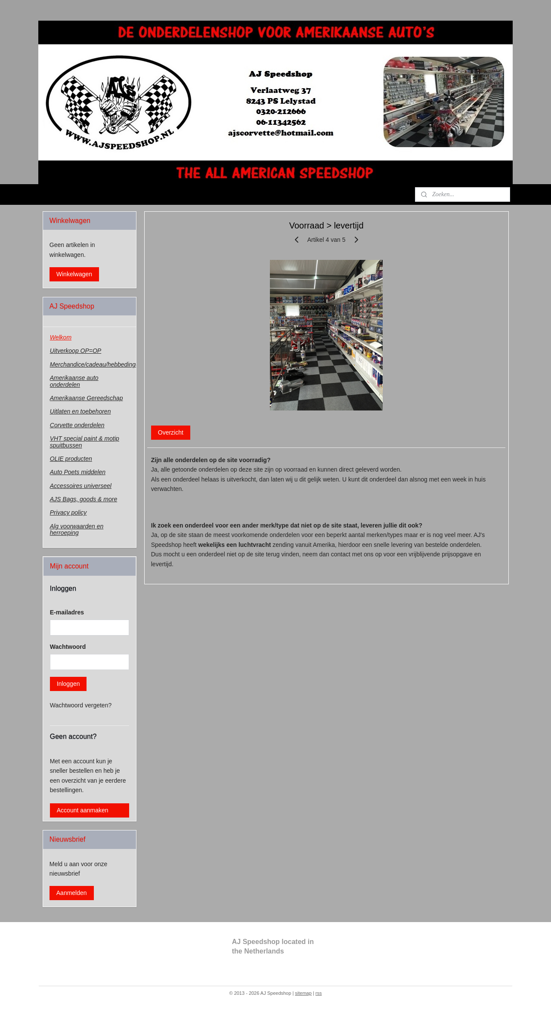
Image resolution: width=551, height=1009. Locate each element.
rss (319, 993)
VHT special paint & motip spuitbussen (84, 441)
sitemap (303, 993)
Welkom (60, 337)
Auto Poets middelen (77, 472)
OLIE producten (71, 458)
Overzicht (170, 432)
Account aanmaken (82, 810)
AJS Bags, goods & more (83, 499)
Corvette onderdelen (77, 425)
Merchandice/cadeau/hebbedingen (93, 364)
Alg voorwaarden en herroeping (77, 529)
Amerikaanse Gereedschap (86, 398)
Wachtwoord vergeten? (80, 705)
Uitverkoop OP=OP (75, 350)
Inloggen (68, 683)
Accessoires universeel (80, 485)
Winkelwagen (74, 274)
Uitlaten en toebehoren (80, 411)
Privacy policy (68, 512)
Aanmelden (71, 892)
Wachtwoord (68, 646)
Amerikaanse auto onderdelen (74, 381)
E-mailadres (67, 612)
